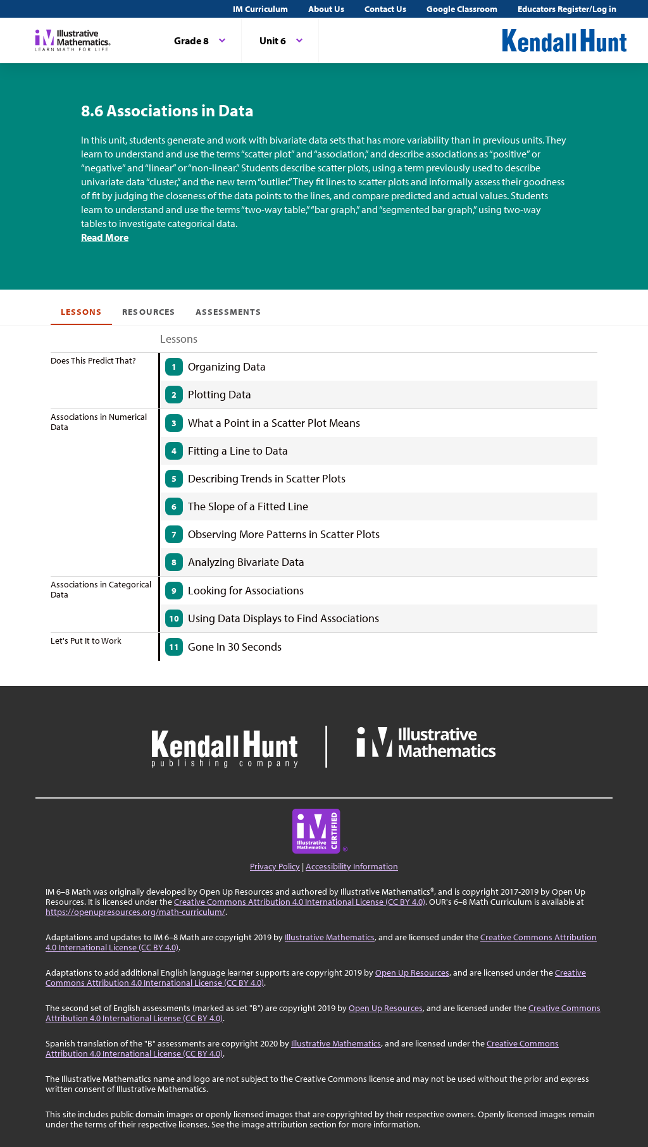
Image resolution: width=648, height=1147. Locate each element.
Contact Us (385, 9)
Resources (148, 311)
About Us (326, 9)
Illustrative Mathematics (330, 937)
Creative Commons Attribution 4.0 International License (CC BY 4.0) (299, 901)
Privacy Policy (275, 866)
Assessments (229, 311)
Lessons (81, 311)
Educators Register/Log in (567, 9)
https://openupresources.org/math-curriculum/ (135, 911)
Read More (104, 237)
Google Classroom (462, 9)
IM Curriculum (260, 9)
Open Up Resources (412, 972)
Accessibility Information (352, 866)
